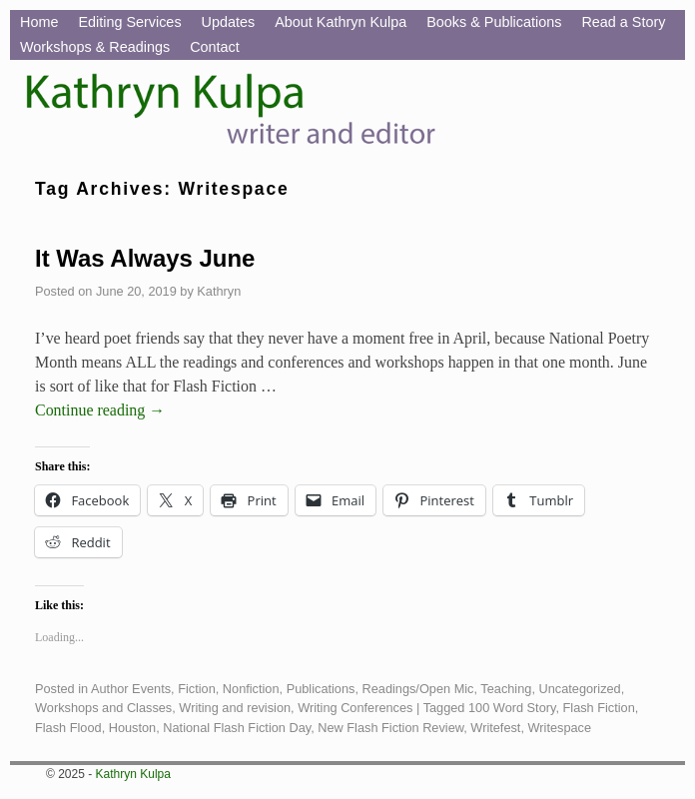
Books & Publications (493, 22)
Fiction (197, 688)
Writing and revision (235, 707)
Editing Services (129, 22)
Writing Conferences (355, 707)
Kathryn (219, 291)
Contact (215, 47)
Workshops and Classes (103, 707)
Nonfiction (251, 688)
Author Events (131, 688)
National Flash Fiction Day (237, 727)
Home (39, 22)
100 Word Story (511, 707)
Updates (229, 22)
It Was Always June (145, 258)
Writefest (495, 727)
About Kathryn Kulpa (340, 22)
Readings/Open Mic (418, 688)
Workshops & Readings (95, 47)
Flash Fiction (599, 707)
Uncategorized (579, 688)
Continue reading (100, 409)
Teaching (505, 688)
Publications (321, 688)
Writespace (560, 727)
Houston (133, 727)
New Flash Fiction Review (390, 727)
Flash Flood (68, 727)
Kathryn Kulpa (133, 774)
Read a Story (623, 22)
